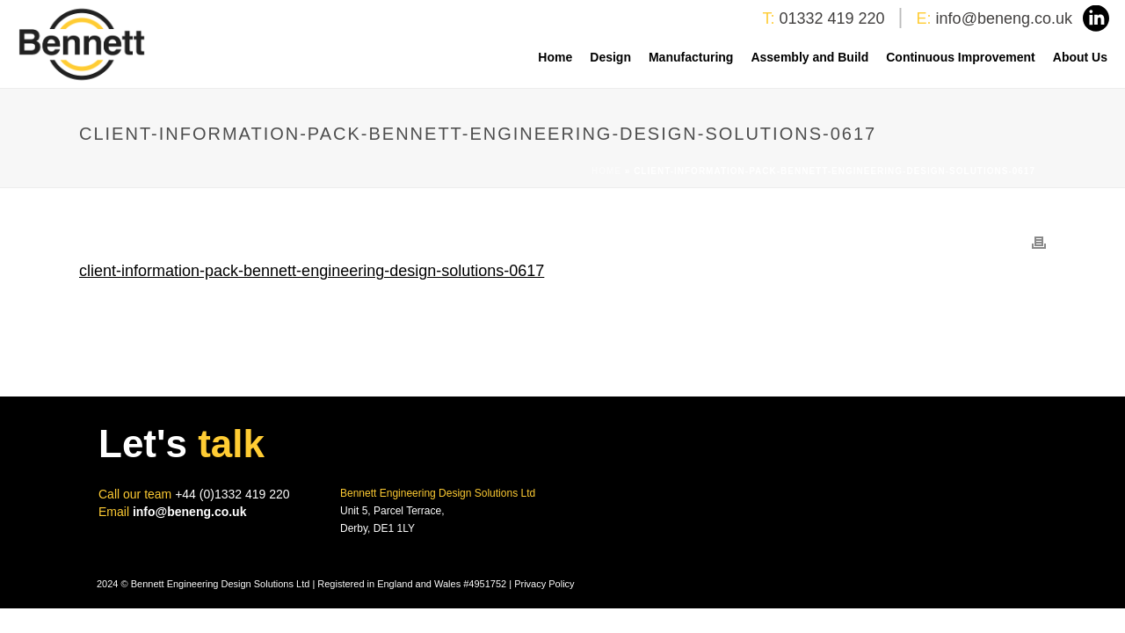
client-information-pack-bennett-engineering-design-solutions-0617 (311, 271)
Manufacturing (691, 57)
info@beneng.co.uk (1004, 18)
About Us (1080, 57)
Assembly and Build (809, 57)
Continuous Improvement (960, 57)
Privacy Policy (544, 583)
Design (610, 57)
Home (555, 57)
